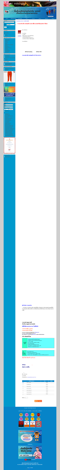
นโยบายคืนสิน (28, 410)
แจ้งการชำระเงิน (21, 410)
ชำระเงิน (33, 18)
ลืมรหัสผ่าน (6, 110)
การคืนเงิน (39, 410)
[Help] (8, 27)
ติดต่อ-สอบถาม (34, 334)
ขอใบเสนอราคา (37, 332)
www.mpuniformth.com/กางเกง (31, 377)
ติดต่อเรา (53, 18)
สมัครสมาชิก (7, 111)
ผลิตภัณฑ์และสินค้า (13, 18)
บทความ (40, 18)
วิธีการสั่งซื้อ (20, 18)
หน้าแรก (7, 18)
